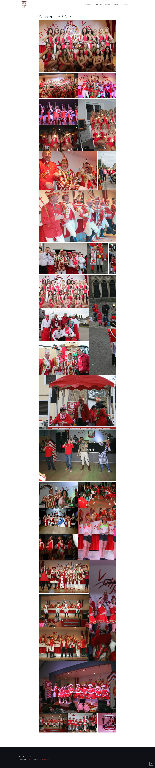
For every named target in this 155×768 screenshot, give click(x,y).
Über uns (99, 4)
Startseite (88, 4)
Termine (107, 4)
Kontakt (126, 4)
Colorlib (29, 759)
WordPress (45, 759)
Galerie (116, 4)
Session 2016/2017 (56, 16)
